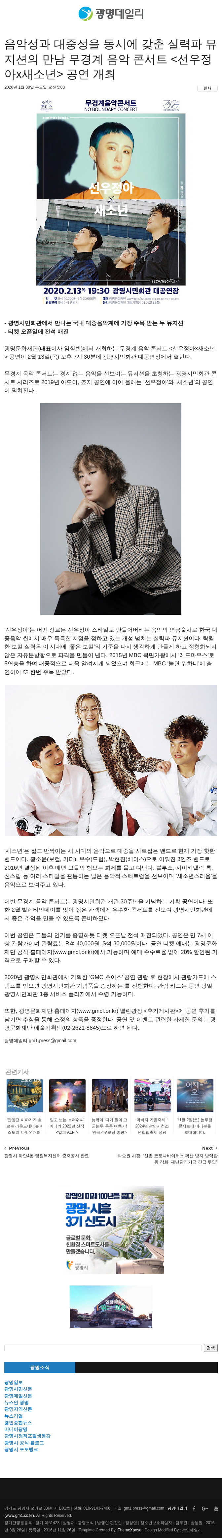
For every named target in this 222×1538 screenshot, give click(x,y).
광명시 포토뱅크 (21, 1449)
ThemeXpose (129, 1530)
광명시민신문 (18, 1389)
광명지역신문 (18, 1409)
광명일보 (13, 1382)
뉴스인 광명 (16, 1402)
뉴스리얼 (13, 1416)
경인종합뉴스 (18, 1422)
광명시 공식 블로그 (24, 1442)
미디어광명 (15, 1429)
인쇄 (207, 88)
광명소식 (40, 1367)
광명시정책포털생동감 (27, 1436)
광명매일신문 (18, 1396)
